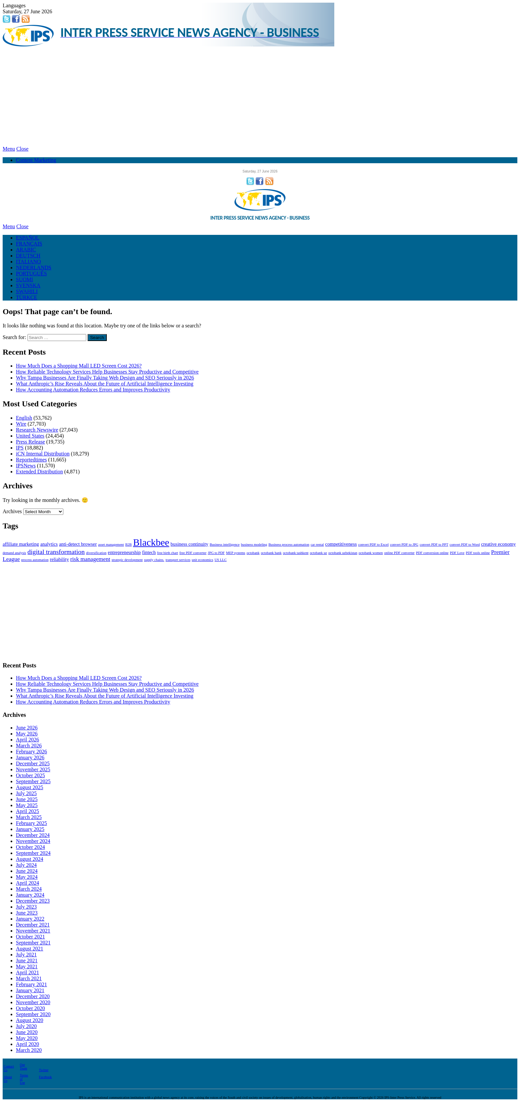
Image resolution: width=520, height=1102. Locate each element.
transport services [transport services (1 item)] (177, 560)
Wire (21, 424)
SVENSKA (28, 285)
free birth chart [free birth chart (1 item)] (167, 553)
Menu (9, 149)
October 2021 (30, 936)
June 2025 (26, 799)
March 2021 (29, 978)
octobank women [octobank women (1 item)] (370, 553)
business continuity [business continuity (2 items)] (189, 544)
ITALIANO (28, 261)
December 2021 (33, 925)
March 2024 (29, 889)
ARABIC (26, 249)
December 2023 (33, 901)
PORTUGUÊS (31, 273)
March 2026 (29, 745)
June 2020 (26, 1032)
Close (22, 149)
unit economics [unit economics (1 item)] (202, 560)
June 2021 (26, 960)
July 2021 (26, 954)
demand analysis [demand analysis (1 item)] (14, 553)
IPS (20, 447)
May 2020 (26, 1038)
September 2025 (33, 781)
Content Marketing (36, 160)
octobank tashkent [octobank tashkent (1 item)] (295, 553)
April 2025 (27, 811)
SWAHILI (27, 291)
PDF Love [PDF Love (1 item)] (457, 553)
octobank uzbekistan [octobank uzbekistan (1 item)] (342, 553)
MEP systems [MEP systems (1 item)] (235, 553)
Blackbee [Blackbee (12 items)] (151, 542)
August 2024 (29, 859)
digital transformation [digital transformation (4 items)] (56, 551)
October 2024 (30, 847)
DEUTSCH (28, 255)
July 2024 (26, 865)
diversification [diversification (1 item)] (96, 553)
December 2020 (33, 996)
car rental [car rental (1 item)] (317, 544)
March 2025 (29, 817)
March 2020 (29, 1050)
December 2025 (33, 763)
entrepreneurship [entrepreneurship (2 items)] (124, 552)
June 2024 (26, 871)
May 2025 (26, 805)
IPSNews (26, 465)
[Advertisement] (260, 96)
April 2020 (27, 1044)
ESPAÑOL (27, 238)
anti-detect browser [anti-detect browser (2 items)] (78, 544)
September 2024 (33, 853)
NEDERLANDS (33, 267)
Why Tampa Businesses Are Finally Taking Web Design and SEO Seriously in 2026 (105, 377)
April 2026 (27, 739)
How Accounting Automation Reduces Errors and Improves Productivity (93, 389)
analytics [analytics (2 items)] (49, 544)
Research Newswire (37, 430)
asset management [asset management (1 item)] (111, 544)
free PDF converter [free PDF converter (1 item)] (193, 553)
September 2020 (33, 1014)
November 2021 (33, 930)
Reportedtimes (31, 459)
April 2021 (27, 972)
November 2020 (33, 1002)
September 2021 (33, 942)
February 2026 (31, 751)
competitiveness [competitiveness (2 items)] (341, 544)
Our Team (23, 1066)
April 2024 (27, 883)
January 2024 (30, 895)
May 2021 (26, 966)
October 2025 (30, 775)
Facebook (45, 1077)
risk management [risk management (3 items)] (90, 559)
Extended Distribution (39, 471)
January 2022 (30, 919)
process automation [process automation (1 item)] (35, 560)
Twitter (43, 1070)
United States (30, 436)
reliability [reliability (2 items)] (59, 559)
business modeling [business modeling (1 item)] (254, 544)
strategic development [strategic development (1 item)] (127, 560)
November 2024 (33, 841)
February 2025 (31, 823)
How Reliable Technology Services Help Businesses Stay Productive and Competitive (107, 372)
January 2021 (30, 990)
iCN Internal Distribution (43, 453)
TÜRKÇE (26, 297)
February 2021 (31, 984)
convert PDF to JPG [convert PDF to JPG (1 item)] (404, 544)
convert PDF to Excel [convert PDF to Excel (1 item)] (373, 544)
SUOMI (24, 279)
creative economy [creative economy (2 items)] (498, 544)
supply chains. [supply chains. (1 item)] (154, 560)
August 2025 (29, 787)
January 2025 (30, 829)
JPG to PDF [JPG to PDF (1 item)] (216, 553)
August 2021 (29, 948)
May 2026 (26, 733)
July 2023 (26, 907)
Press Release (30, 442)
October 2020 (30, 1008)
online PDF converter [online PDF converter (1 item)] (399, 553)
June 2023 (26, 913)
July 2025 (26, 793)
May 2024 (26, 877)
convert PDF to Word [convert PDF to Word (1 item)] (465, 544)
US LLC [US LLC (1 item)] (221, 560)
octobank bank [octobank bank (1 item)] (271, 553)
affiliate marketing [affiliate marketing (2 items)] (21, 544)
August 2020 (29, 1020)
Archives (12, 511)
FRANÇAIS (29, 243)
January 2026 (30, 757)
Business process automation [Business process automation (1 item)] (289, 544)
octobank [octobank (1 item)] (252, 553)
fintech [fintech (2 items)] (149, 552)
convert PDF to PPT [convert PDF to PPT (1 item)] (434, 544)
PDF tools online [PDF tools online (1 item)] (478, 553)
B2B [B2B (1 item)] (128, 544)
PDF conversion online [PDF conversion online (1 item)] (432, 553)
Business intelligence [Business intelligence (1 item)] (224, 544)
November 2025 (33, 769)
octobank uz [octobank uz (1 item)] (318, 553)
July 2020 (26, 1026)
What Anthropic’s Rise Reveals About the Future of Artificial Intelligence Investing (104, 383)
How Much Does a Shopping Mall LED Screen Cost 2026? (79, 366)
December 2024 (33, 835)
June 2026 (26, 727)
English (24, 418)
